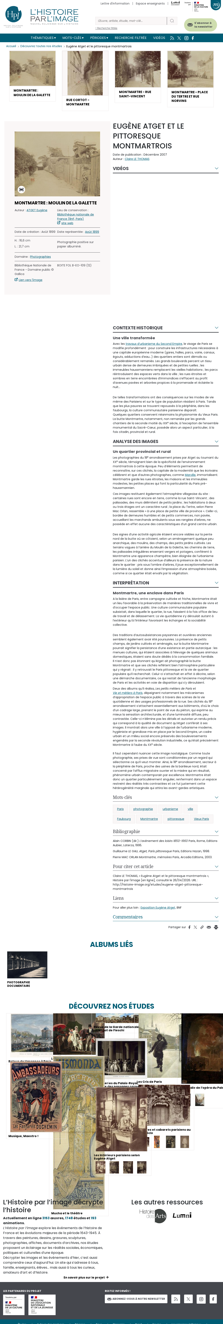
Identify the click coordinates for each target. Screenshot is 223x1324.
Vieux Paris (201, 820)
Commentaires (128, 918)
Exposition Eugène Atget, (158, 909)
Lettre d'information (115, 3)
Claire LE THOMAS (137, 160)
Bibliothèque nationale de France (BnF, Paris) (75, 218)
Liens (118, 899)
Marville (190, 476)
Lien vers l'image (30, 281)
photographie (143, 810)
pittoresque (176, 820)
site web (67, 224)
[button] (32, 79)
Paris (120, 810)
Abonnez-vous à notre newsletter (136, 1301)
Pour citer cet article (133, 868)
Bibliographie (126, 833)
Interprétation (131, 584)
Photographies (40, 258)
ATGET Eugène (37, 211)
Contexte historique (138, 329)
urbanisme (170, 810)
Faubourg (124, 820)
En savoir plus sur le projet (84, 1280)
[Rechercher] (131, 21)
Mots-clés (71, 37)
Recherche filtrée (131, 37)
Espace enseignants (150, 3)
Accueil (11, 46)
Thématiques (42, 37)
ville (190, 810)
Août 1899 (92, 233)
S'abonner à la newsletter (200, 24)
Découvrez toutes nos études (42, 46)
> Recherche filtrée (106, 28)
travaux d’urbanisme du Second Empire (154, 345)
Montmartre (149, 820)
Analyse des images (135, 443)
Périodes (98, 37)
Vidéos (159, 37)
